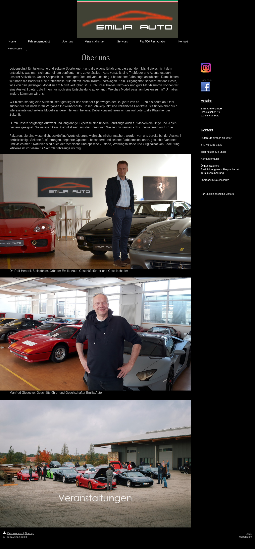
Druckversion (13, 533)
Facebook (206, 80)
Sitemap (29, 533)
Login (249, 533)
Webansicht (245, 536)
